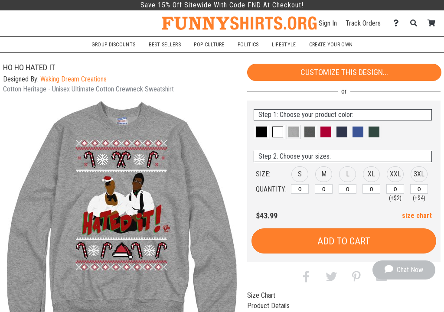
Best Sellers (165, 45)
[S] (300, 189)
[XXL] (395, 189)
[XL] (371, 189)
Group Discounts (113, 45)
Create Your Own (331, 45)
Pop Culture (209, 45)
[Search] (416, 23)
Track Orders (363, 23)
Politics (248, 45)
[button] (262, 132)
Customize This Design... (344, 72)
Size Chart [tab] (261, 295)
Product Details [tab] (268, 306)
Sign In (328, 23)
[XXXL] (419, 189)
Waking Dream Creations (73, 79)
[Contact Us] (398, 23)
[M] (324, 189)
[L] (347, 189)
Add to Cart (343, 241)
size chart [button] (417, 215)
